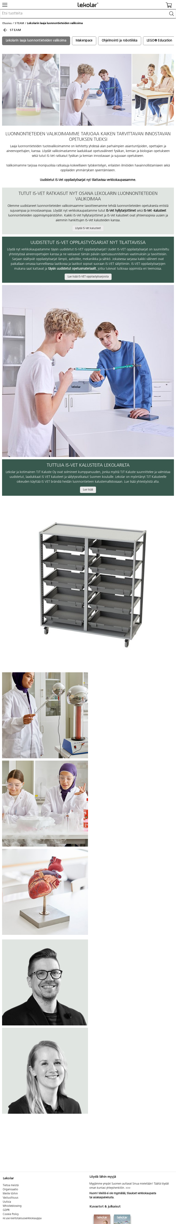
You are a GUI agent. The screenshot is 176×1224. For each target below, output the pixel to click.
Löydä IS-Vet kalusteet (88, 228)
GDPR (6, 1210)
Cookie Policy (11, 1214)
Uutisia (7, 1202)
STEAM (19, 23)
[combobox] (88, 13)
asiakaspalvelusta (103, 1197)
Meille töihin (10, 1193)
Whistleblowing (12, 1206)
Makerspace (84, 40)
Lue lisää (88, 489)
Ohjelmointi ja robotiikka (120, 40)
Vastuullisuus (10, 1197)
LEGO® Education (159, 40)
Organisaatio (10, 1189)
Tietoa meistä (11, 1185)
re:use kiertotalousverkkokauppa (22, 1218)
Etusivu (7, 23)
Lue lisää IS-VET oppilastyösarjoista (88, 276)
